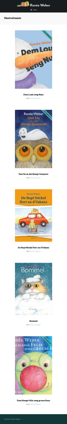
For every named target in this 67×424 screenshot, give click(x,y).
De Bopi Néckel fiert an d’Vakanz (33, 247)
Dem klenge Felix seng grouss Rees (33, 400)
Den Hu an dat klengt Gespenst (33, 174)
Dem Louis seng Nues (33, 94)
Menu (35, 10)
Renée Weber (33, 3)
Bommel (34, 321)
